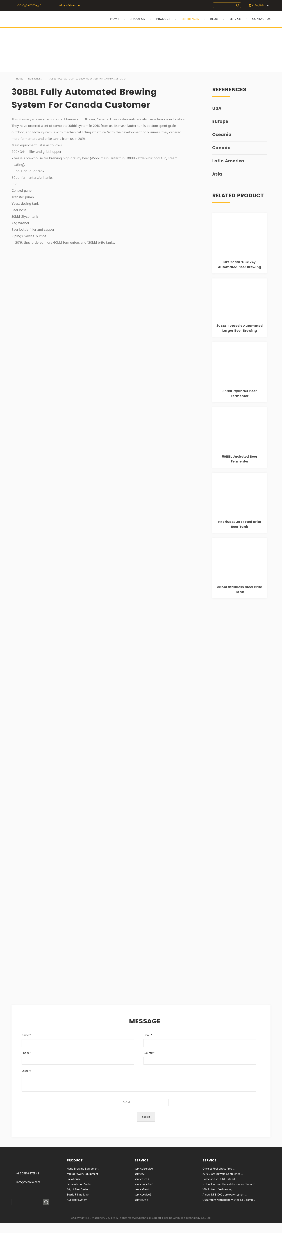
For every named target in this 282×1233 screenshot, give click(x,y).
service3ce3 (142, 1179)
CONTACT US (261, 19)
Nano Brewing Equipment (83, 1169)
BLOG (214, 19)
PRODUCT (163, 19)
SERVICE (235, 19)
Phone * (78, 1057)
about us (137, 19)
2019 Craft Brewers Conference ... (223, 1174)
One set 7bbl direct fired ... (219, 1169)
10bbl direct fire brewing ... (219, 1189)
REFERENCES (33, 79)
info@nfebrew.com (70, 5)
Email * (200, 1039)
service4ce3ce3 (144, 1184)
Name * (78, 1039)
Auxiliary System (77, 1200)
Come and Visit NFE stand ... (220, 1179)
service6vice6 (143, 1195)
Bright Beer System (78, 1189)
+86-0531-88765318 (29, 5)
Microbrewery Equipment (82, 1174)
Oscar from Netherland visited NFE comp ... (229, 1200)
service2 (140, 1174)
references (190, 19)
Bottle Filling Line (77, 1195)
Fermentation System (80, 1184)
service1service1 (144, 1169)
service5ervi (142, 1189)
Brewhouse (74, 1179)
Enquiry (139, 1081)
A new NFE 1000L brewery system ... (225, 1195)
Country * (200, 1057)
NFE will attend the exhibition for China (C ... (230, 1184)
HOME (114, 19)
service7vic (141, 1200)
